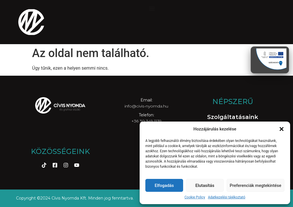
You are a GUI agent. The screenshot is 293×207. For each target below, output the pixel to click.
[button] (281, 129)
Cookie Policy (195, 197)
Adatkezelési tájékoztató (227, 197)
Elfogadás (164, 185)
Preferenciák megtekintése (255, 185)
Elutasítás (204, 185)
